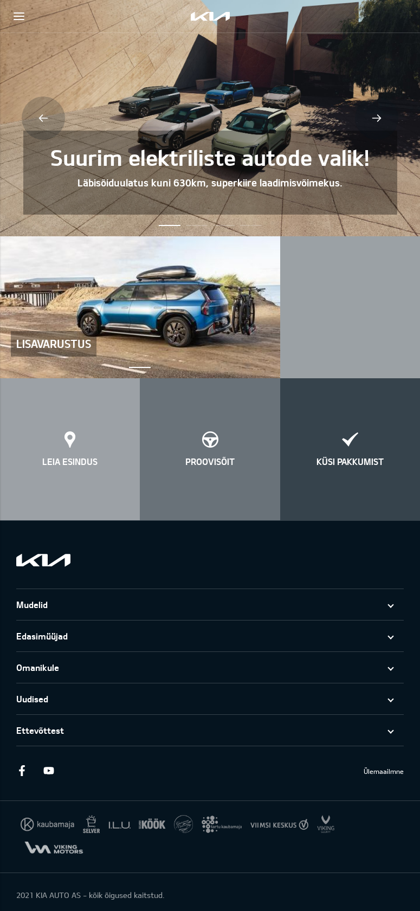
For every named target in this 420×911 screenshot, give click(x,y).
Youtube (48, 770)
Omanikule (37, 667)
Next (376, 118)
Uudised (32, 699)
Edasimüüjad (42, 636)
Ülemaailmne (384, 771)
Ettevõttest (40, 730)
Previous (43, 118)
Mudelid (32, 604)
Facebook (21, 770)
